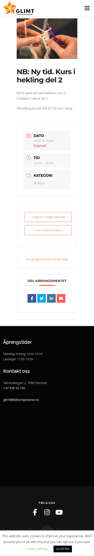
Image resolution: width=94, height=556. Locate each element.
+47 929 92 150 (14, 388)
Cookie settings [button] (37, 548)
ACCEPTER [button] (62, 549)
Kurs (39, 183)
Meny (86, 8)
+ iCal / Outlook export (48, 230)
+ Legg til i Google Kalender (48, 217)
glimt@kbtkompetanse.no (21, 400)
